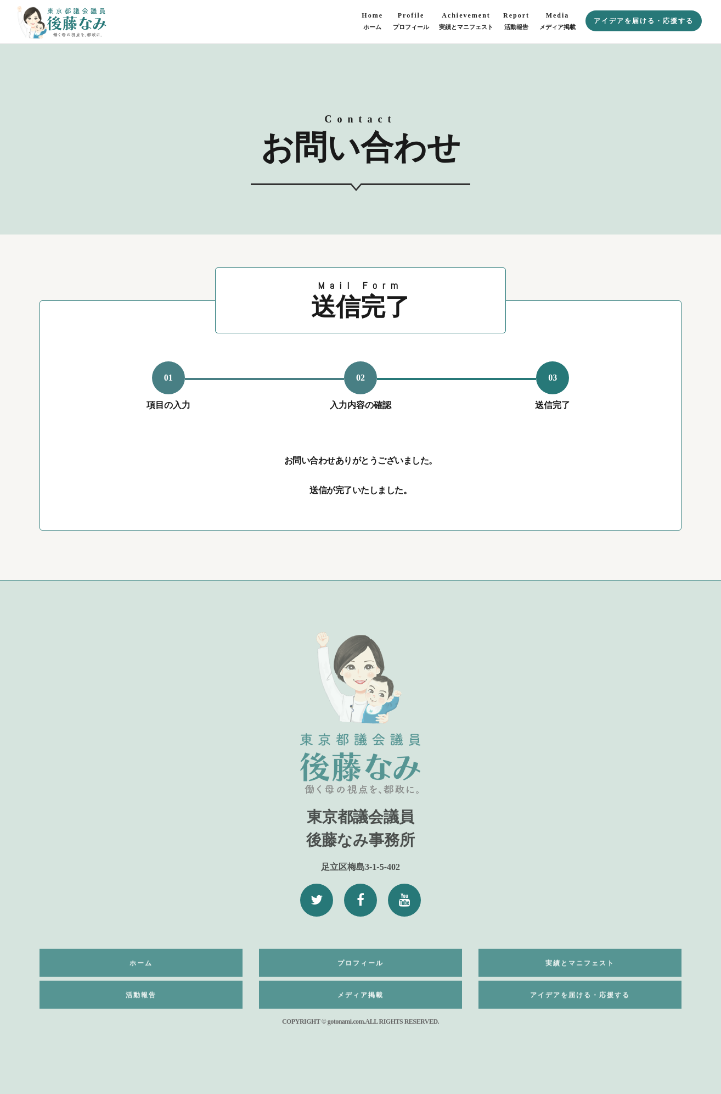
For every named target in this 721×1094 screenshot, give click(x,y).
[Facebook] (360, 900)
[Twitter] (316, 900)
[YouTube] (404, 900)
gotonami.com (346, 1021)
